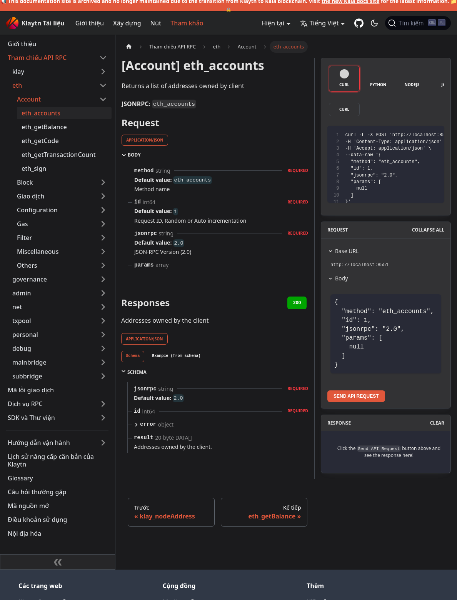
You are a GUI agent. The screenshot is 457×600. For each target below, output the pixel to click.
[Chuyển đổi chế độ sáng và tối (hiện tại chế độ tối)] (374, 23)
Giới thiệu (89, 23)
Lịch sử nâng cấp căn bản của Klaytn (51, 460)
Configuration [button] (37, 210)
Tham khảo (186, 23)
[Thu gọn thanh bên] (57, 562)
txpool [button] (21, 321)
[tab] (132, 356)
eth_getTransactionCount (59, 154)
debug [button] (21, 348)
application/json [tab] (144, 140)
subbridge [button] (27, 376)
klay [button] (18, 71)
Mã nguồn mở (28, 506)
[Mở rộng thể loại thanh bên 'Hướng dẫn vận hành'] (103, 443)
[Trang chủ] (129, 47)
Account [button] (29, 99)
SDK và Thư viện (31, 417)
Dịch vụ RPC (25, 404)
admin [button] (21, 293)
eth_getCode (40, 141)
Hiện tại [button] (273, 23)
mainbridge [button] (29, 362)
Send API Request (356, 396)
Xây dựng (127, 23)
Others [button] (27, 265)
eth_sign (34, 168)
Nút (156, 23)
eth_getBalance (44, 127)
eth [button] (17, 85)
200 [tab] (297, 302)
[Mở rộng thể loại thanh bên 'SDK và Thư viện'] (103, 418)
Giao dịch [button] (30, 196)
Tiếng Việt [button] (319, 23)
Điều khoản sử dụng (37, 519)
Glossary (20, 478)
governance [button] (29, 279)
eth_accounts (41, 113)
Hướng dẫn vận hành (39, 442)
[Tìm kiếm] (418, 23)
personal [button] (25, 334)
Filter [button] (24, 237)
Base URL (347, 251)
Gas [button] (22, 224)
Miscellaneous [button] (37, 251)
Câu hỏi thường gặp (37, 492)
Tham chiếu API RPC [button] (37, 57)
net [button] (17, 307)
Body (341, 278)
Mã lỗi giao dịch (31, 390)
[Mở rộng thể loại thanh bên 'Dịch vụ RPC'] (103, 404)
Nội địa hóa (24, 533)
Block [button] (25, 182)
